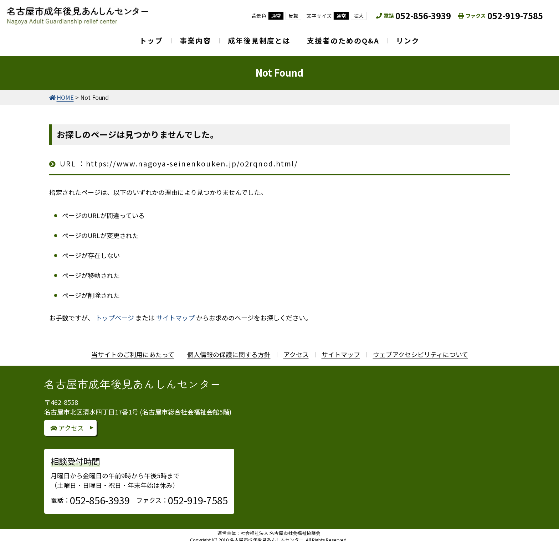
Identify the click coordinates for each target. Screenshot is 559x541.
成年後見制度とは (259, 39)
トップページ (115, 314)
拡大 (359, 15)
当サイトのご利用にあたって (132, 350)
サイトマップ (175, 314)
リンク (413, 39)
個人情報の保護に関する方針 (229, 350)
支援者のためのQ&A (346, 39)
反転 (293, 15)
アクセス (296, 350)
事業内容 (193, 39)
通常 (276, 15)
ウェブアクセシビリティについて (420, 350)
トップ (146, 39)
